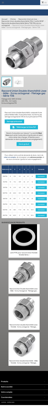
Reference (5, 169)
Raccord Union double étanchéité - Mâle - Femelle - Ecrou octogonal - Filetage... (24, 362)
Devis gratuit (24, 144)
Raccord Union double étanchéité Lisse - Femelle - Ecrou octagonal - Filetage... (24, 326)
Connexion (41, 176)
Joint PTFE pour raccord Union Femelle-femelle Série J (24, 254)
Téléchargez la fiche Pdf (24, 127)
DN (10, 169)
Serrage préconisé (14, 121)
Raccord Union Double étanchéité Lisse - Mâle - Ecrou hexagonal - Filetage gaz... (24, 290)
